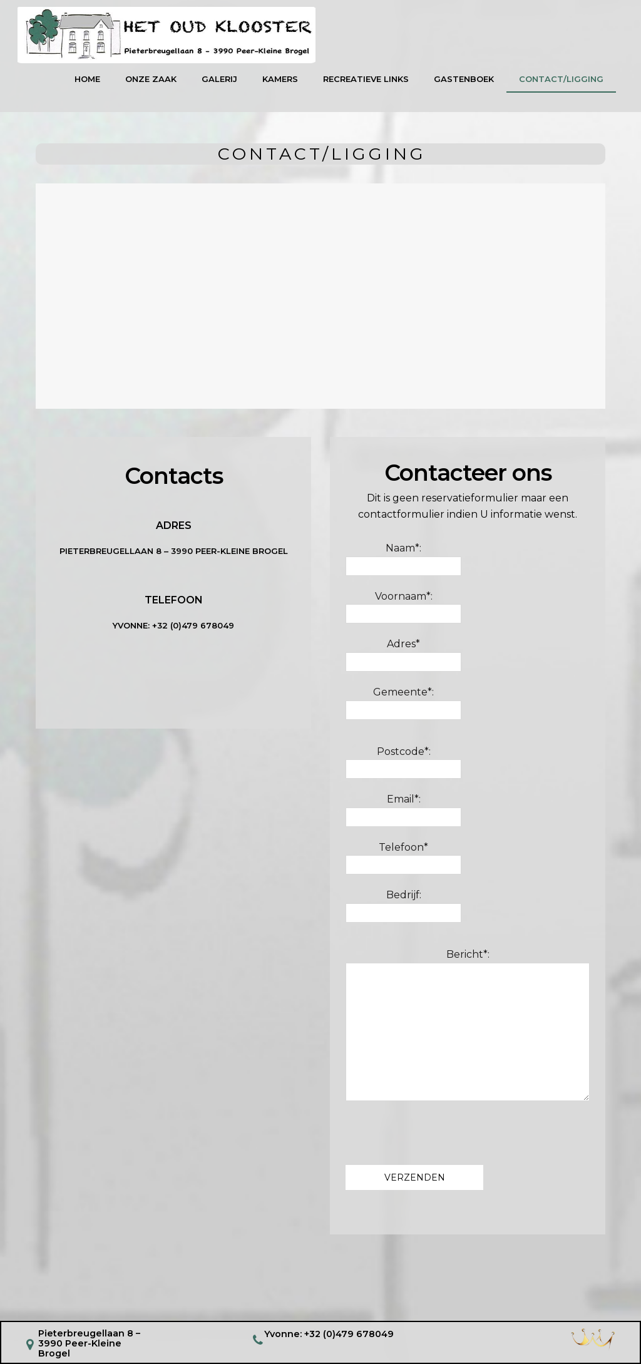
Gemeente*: (403, 708)
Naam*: (403, 564)
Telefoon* (403, 863)
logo (187, 38)
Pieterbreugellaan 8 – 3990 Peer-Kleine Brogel (173, 556)
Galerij (219, 84)
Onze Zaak (151, 84)
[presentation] (441, 1136)
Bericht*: (468, 1029)
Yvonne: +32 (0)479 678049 (329, 1333)
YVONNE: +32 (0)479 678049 (173, 630)
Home (87, 84)
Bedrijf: (403, 911)
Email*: (403, 815)
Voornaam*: (403, 612)
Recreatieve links (366, 84)
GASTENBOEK (464, 84)
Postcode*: (403, 767)
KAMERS (280, 84)
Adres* (403, 660)
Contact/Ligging (561, 84)
